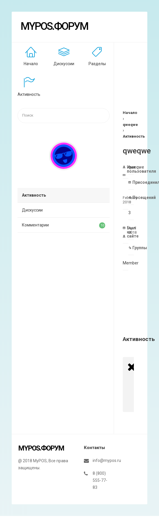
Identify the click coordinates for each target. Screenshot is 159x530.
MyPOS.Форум (54, 26)
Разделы (97, 63)
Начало (31, 63)
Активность (29, 94)
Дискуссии (63, 63)
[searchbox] (64, 115)
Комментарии (63, 225)
